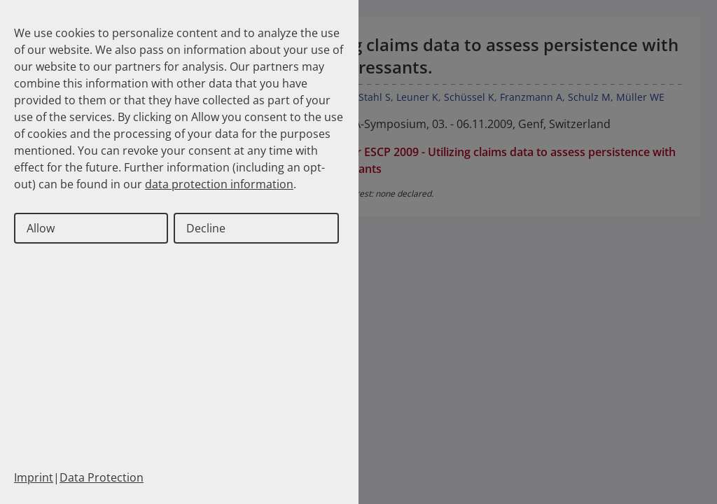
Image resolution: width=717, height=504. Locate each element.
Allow (41, 228)
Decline (205, 228)
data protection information (219, 184)
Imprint (33, 477)
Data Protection (102, 477)
